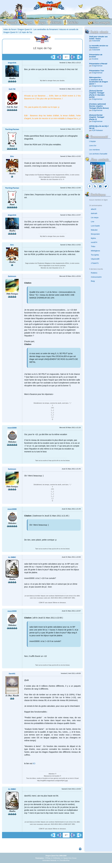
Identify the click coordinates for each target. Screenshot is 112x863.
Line (92, 222)
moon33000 (11, 428)
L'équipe (92, 141)
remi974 (94, 242)
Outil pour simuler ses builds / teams (98, 38)
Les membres (94, 150)
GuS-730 (12, 89)
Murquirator (95, 234)
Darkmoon (12, 276)
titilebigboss (95, 251)
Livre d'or (92, 146)
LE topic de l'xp (25, 32)
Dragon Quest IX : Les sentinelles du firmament (38, 29)
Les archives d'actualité (98, 154)
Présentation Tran (96, 71)
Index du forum (9, 29)
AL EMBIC (12, 557)
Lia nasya (94, 217)
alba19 (93, 209)
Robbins (94, 273)
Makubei (94, 230)
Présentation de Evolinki (95, 56)
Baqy (93, 281)
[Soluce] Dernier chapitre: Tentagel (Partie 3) (96, 117)
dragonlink (12, 63)
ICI (34, 763)
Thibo (93, 246)
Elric (12, 156)
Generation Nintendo (50, 860)
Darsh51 (12, 674)
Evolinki (95, 59)
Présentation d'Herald (98, 64)
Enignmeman (97, 66)
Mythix (93, 238)
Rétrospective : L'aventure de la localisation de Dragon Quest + (98, 80)
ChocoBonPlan (64, 860)
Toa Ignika (95, 255)
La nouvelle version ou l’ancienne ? (98, 47)
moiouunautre (96, 277)
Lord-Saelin (95, 226)
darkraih (94, 213)
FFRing (47, 858)
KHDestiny (56, 858)
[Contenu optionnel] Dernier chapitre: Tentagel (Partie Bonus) (99, 106)
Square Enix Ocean (70, 858)
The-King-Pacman (12, 129)
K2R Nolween (97, 130)
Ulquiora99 (95, 259)
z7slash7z (95, 263)
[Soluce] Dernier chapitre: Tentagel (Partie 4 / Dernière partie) (97, 94)
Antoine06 (96, 41)
